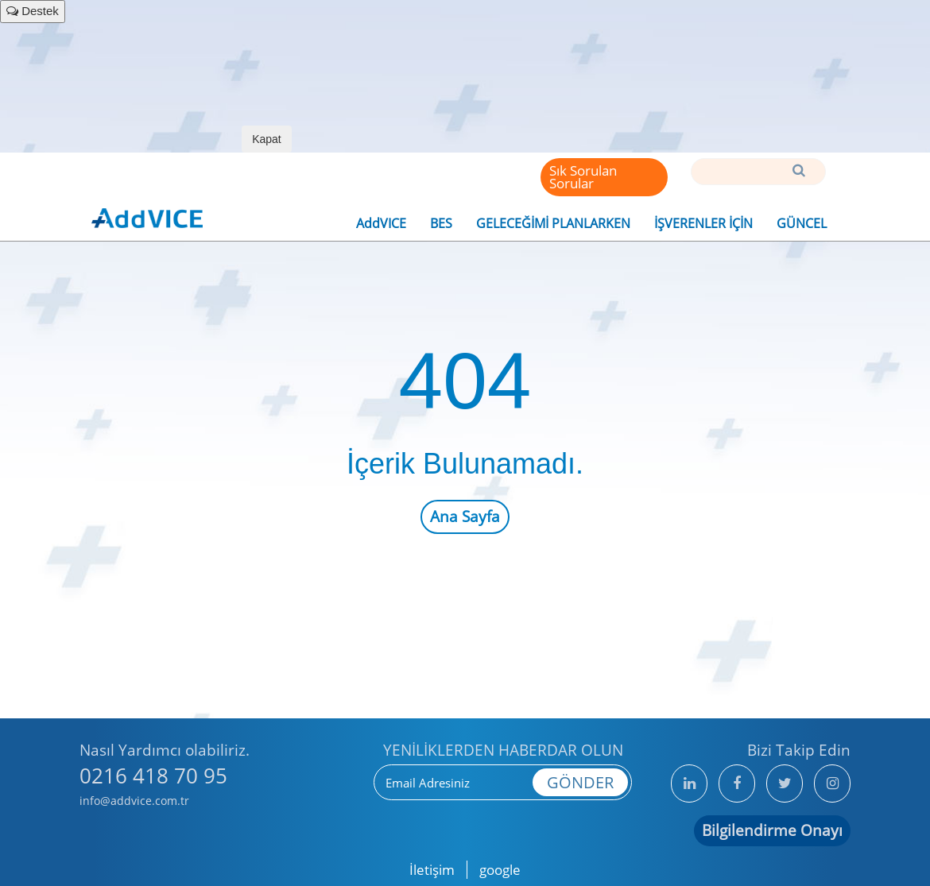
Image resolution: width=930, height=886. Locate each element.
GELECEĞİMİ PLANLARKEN (553, 223)
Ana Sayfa (465, 516)
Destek (32, 10)
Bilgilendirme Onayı (772, 830)
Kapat (266, 139)
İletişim (432, 870)
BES (441, 223)
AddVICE (381, 223)
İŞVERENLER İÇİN (703, 223)
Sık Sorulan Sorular (583, 176)
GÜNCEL (802, 223)
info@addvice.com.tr (134, 800)
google (500, 870)
